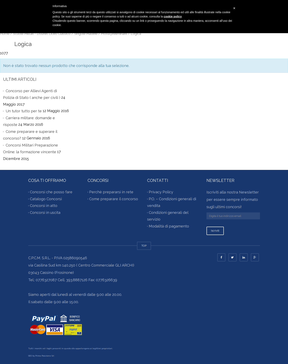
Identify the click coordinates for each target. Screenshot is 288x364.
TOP (144, 245)
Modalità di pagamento (169, 226)
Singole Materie (85, 34)
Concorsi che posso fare (51, 192)
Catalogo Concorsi (46, 199)
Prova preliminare (114, 34)
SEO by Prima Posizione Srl (41, 356)
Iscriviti (215, 230)
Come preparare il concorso (113, 199)
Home (4, 34)
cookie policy (173, 16)
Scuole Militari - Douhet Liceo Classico (42, 34)
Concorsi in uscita (45, 212)
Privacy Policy (161, 192)
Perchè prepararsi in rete (111, 192)
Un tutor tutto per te (24, 111)
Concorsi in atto (43, 205)
